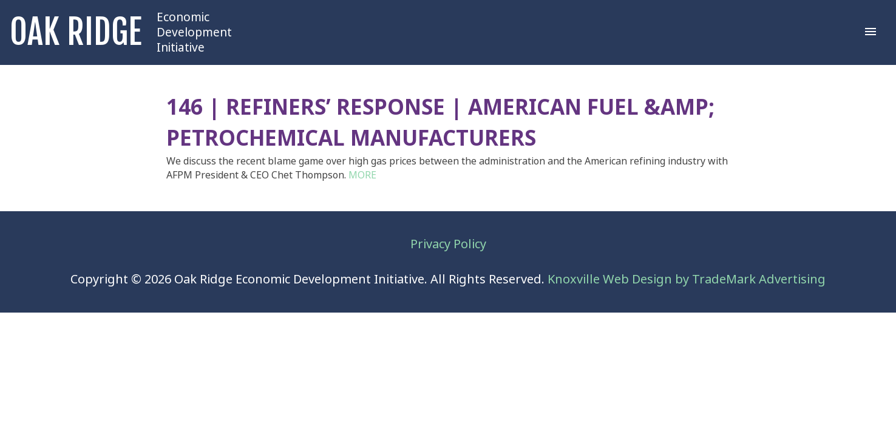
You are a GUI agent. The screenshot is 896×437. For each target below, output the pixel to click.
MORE (362, 175)
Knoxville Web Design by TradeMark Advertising (687, 279)
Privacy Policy (448, 244)
